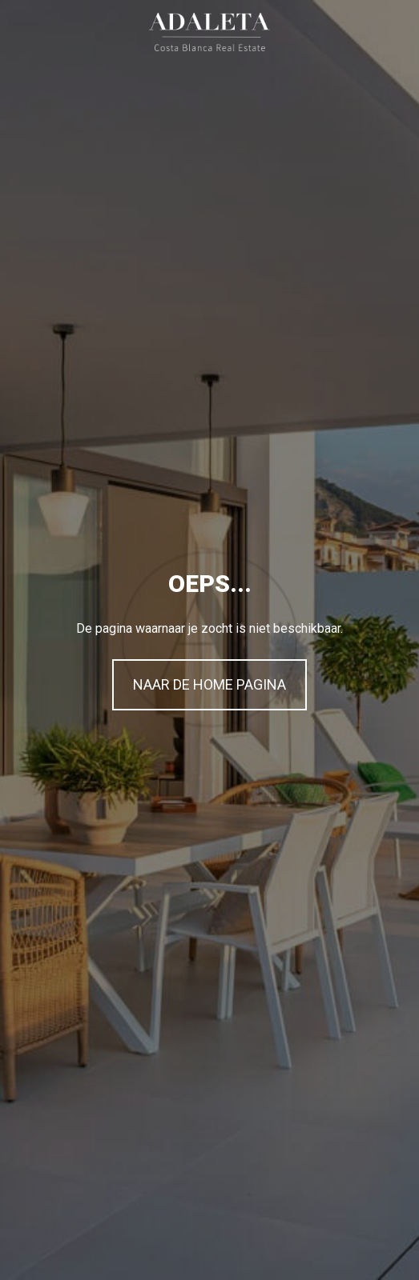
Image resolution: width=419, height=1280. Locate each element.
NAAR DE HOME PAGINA (209, 684)
